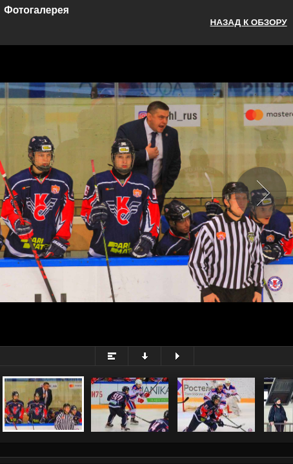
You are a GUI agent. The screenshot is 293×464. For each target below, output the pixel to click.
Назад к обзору (248, 22)
